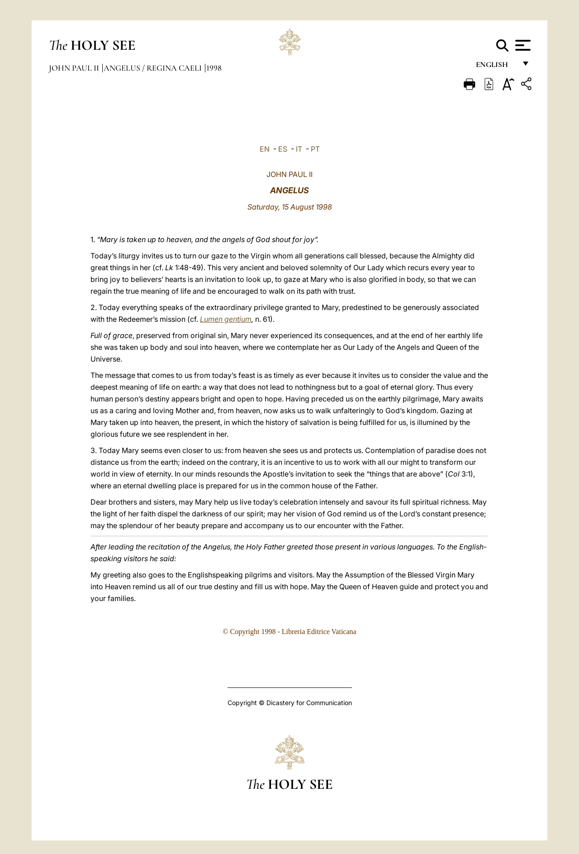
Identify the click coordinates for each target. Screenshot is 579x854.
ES (282, 148)
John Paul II (75, 68)
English (496, 67)
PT (315, 148)
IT (299, 148)
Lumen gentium (226, 319)
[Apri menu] (522, 45)
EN (265, 148)
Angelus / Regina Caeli (154, 68)
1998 (214, 68)
